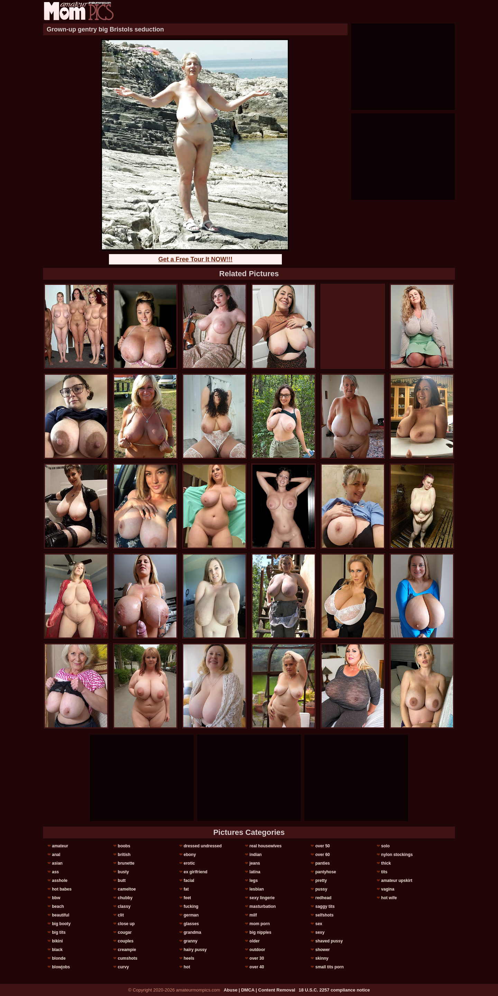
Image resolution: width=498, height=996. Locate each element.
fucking (191, 906)
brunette (126, 863)
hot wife (389, 897)
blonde (58, 958)
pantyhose (325, 871)
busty (123, 871)
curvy (123, 967)
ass (55, 871)
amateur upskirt (396, 880)
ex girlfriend (196, 871)
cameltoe (127, 889)
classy (124, 906)
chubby (125, 897)
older (254, 941)
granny (190, 941)
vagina (387, 889)
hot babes (62, 889)
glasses (191, 923)
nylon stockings (397, 854)
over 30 (256, 958)
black (57, 949)
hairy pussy (195, 949)
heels (189, 958)
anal (56, 854)
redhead (323, 897)
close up (126, 923)
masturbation (262, 906)
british (124, 854)
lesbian (256, 889)
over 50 (322, 846)
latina (254, 871)
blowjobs (61, 967)
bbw (56, 897)
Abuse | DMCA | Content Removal (259, 990)
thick (386, 863)
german (191, 915)
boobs (124, 846)
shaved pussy (329, 941)
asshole (59, 880)
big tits (58, 932)
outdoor (257, 949)
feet (187, 897)
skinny (322, 958)
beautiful (60, 915)
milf (253, 915)
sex (318, 923)
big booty (61, 923)
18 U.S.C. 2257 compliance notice (334, 990)
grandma (192, 932)
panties (322, 863)
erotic (189, 863)
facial (189, 880)
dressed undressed (203, 846)
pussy (321, 889)
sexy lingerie (262, 897)
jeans (254, 863)
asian (57, 863)
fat (186, 889)
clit (121, 915)
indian (255, 854)
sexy (320, 932)
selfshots (324, 915)
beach (58, 906)
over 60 (322, 854)
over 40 (256, 967)
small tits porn (329, 967)
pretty (321, 880)
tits (384, 871)
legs (253, 880)
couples (125, 941)
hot (187, 967)
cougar (125, 932)
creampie (127, 949)
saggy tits (325, 906)
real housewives (265, 846)
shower (322, 949)
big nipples (260, 932)
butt (122, 880)
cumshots (128, 958)
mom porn (259, 923)
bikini (57, 941)
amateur (60, 846)
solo (385, 846)
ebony (190, 854)
